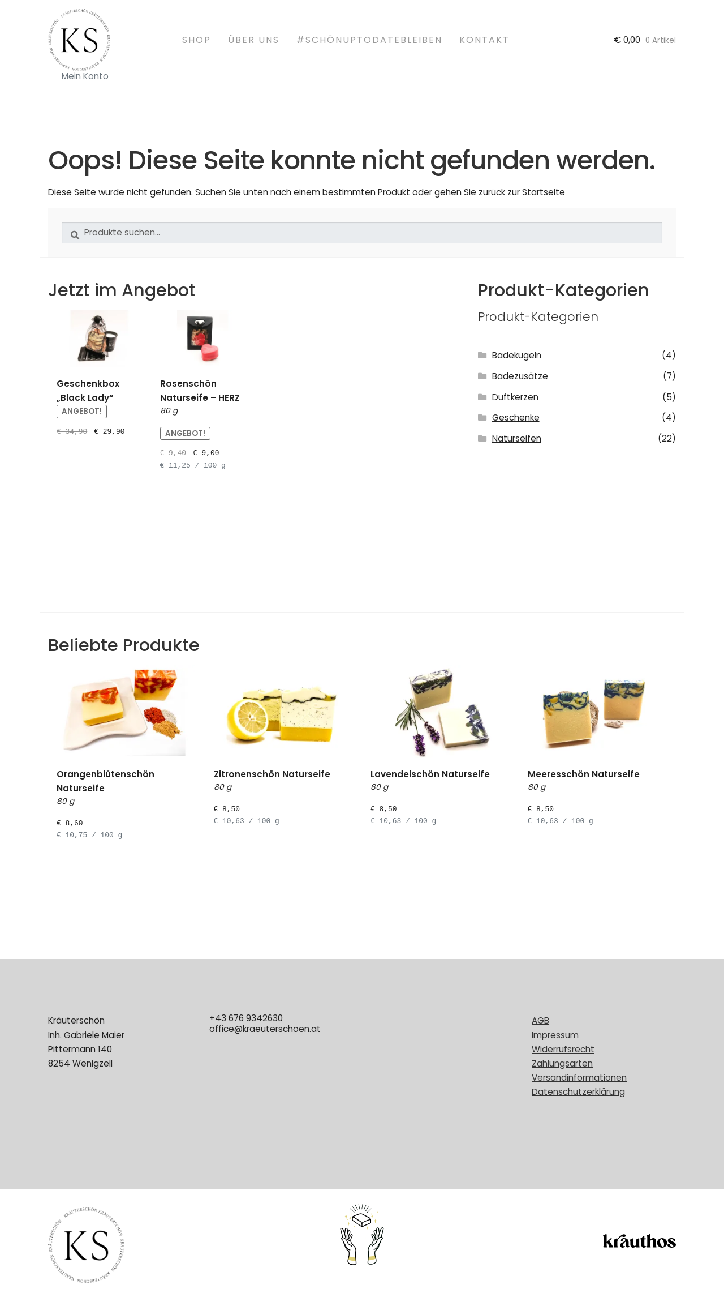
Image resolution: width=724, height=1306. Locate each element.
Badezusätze (520, 376)
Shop (196, 39)
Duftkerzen (515, 397)
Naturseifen (516, 438)
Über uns (253, 39)
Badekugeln (516, 355)
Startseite (543, 192)
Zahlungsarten (562, 1063)
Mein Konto (85, 76)
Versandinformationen (579, 1078)
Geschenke (516, 417)
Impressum (555, 1035)
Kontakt (484, 39)
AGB (540, 1020)
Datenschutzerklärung (578, 1092)
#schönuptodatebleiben (369, 39)
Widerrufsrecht (563, 1049)
